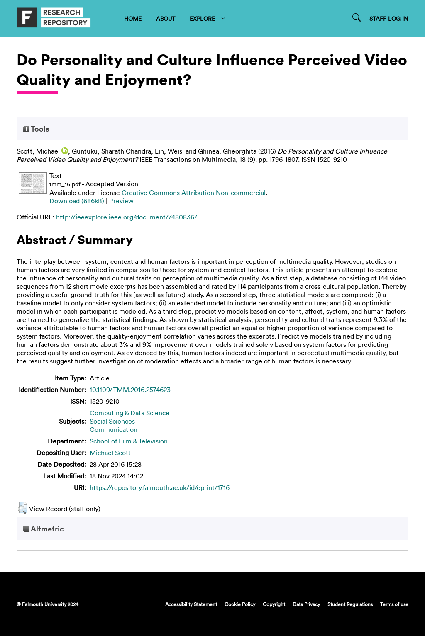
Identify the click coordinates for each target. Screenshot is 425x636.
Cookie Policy (240, 604)
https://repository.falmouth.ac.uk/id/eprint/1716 (160, 487)
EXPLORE (208, 18)
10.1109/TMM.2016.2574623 (130, 389)
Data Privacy (306, 604)
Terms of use (394, 604)
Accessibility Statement (191, 604)
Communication (113, 429)
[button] (22, 508)
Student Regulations (350, 604)
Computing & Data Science (129, 413)
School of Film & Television (129, 441)
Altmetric (43, 529)
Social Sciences (112, 421)
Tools (36, 129)
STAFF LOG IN (388, 18)
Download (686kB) (76, 201)
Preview (121, 201)
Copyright (274, 604)
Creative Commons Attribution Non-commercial (194, 192)
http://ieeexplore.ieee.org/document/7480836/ (126, 217)
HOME (133, 18)
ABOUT (165, 18)
